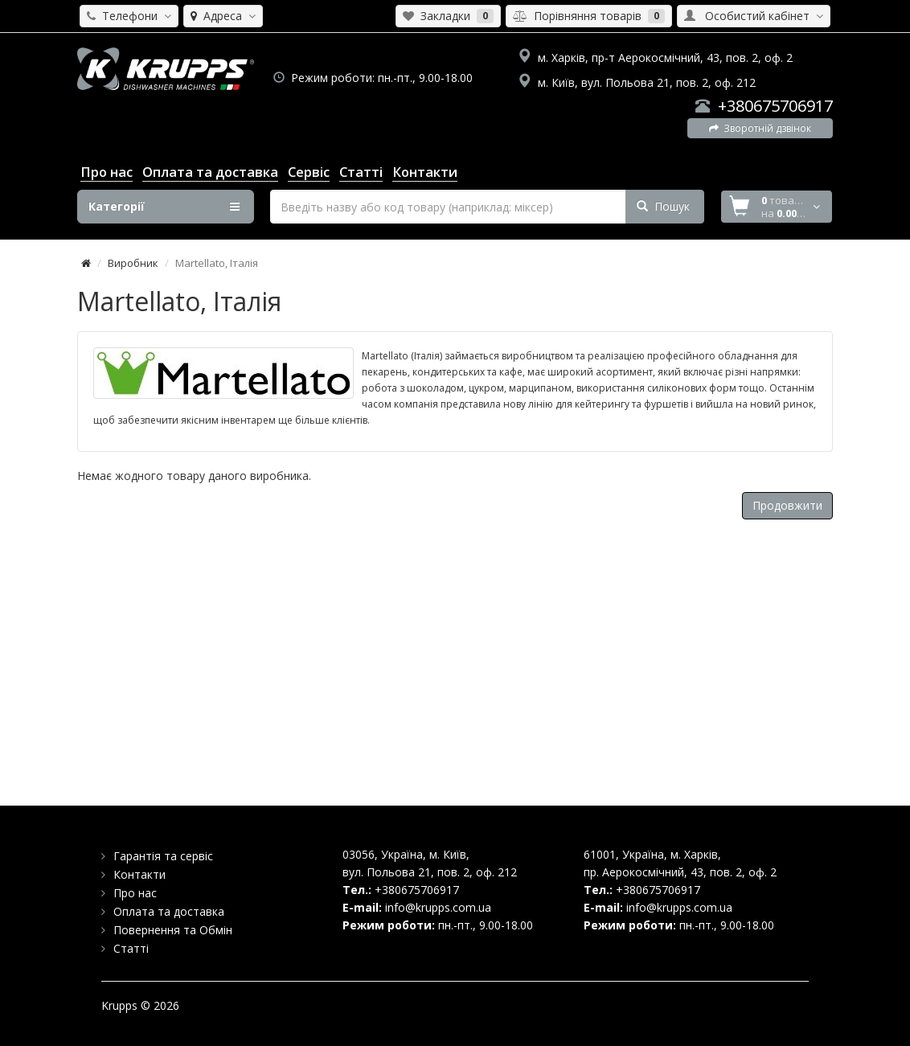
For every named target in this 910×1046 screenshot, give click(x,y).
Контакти (139, 874)
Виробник (133, 263)
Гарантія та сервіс (163, 855)
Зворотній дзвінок (760, 128)
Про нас (135, 892)
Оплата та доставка (168, 911)
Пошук (663, 206)
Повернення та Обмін (172, 929)
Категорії (164, 207)
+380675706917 (775, 106)
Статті (131, 948)
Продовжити (787, 505)
